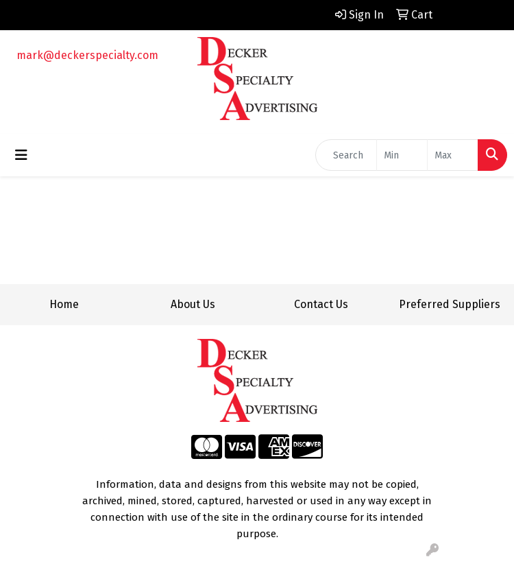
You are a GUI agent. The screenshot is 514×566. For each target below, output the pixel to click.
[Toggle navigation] (21, 155)
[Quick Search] (346, 155)
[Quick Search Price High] (452, 155)
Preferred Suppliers (449, 304)
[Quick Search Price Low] (402, 155)
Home (64, 304)
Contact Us (321, 304)
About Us (193, 304)
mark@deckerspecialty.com (87, 55)
